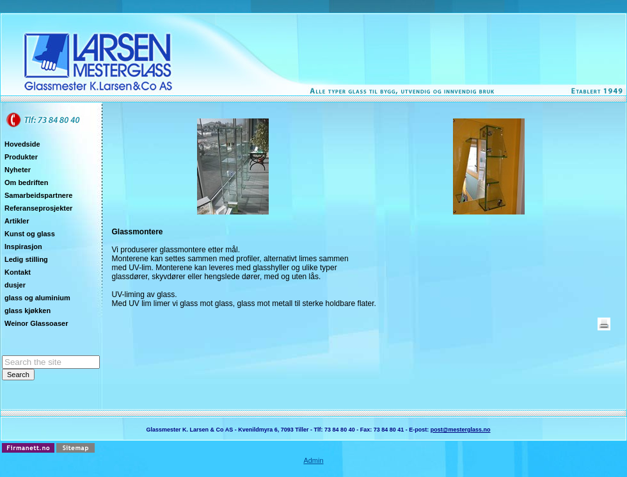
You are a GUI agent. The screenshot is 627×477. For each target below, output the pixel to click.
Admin (313, 460)
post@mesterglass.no (461, 429)
